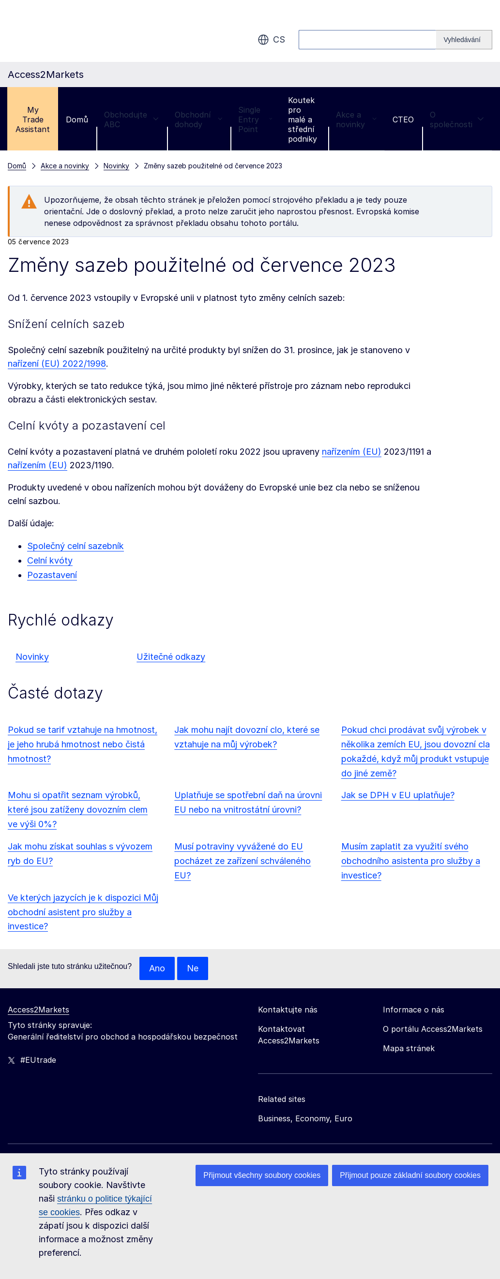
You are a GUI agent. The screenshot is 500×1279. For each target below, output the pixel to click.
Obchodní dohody (198, 119)
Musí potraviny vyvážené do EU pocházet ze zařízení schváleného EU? (242, 860)
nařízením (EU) (351, 451)
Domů (77, 119)
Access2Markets (38, 1009)
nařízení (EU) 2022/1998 (57, 363)
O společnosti (457, 119)
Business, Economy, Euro (305, 1118)
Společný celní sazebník (75, 546)
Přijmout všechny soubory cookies (261, 1175)
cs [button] (271, 39)
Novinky (32, 657)
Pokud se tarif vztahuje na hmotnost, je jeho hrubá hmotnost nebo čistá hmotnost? (82, 744)
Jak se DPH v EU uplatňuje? (398, 795)
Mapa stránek (409, 1048)
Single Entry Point (255, 119)
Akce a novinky (356, 119)
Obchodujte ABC (131, 119)
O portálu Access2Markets (433, 1029)
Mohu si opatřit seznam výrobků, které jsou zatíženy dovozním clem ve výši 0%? (78, 809)
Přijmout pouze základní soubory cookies (410, 1175)
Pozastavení (52, 575)
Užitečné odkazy (170, 657)
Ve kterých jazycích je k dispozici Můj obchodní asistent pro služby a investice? (83, 912)
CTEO (403, 119)
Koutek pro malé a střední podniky (302, 119)
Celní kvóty (50, 560)
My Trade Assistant (32, 119)
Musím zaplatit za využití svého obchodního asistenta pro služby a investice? (410, 860)
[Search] (464, 39)
